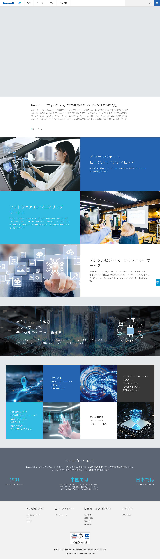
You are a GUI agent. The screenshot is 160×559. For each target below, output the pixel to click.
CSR (28, 518)
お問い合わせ (126, 515)
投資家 (29, 521)
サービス (40, 3)
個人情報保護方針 (79, 549)
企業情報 (63, 3)
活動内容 (87, 521)
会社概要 (87, 515)
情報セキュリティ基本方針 (96, 549)
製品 (29, 3)
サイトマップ (59, 549)
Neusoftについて (33, 515)
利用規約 (68, 549)
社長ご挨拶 (88, 518)
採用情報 (87, 524)
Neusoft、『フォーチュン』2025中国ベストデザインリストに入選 (74, 105)
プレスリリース (61, 515)
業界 (52, 3)
